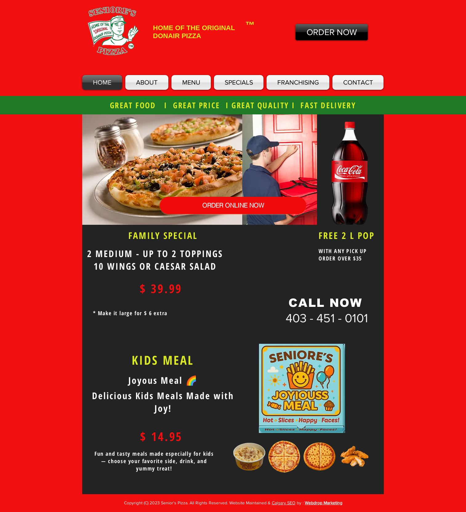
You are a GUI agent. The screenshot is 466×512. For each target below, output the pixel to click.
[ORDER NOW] (331, 32)
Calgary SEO (283, 502)
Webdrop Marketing (323, 502)
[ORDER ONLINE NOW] (233, 205)
